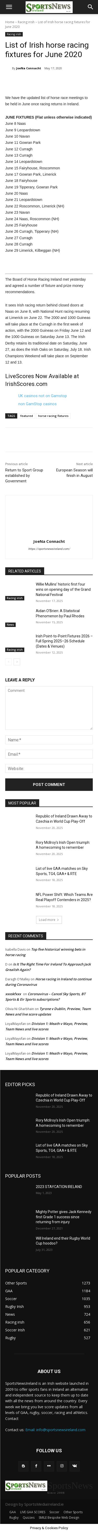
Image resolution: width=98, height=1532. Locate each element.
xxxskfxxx (13, 994)
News (10, 624)
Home (9, 22)
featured (26, 416)
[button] (9, 7)
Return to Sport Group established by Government (24, 475)
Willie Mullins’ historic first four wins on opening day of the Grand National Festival (63, 589)
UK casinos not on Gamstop (42, 395)
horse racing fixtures (53, 416)
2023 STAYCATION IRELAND (59, 1187)
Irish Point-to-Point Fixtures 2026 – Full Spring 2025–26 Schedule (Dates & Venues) (64, 641)
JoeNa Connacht (28, 68)
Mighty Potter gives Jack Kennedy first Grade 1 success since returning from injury (63, 1217)
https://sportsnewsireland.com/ (49, 549)
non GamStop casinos (37, 404)
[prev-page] (8, 662)
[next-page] (17, 662)
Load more (49, 920)
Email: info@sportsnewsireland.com (55, 1429)
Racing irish (26, 22)
